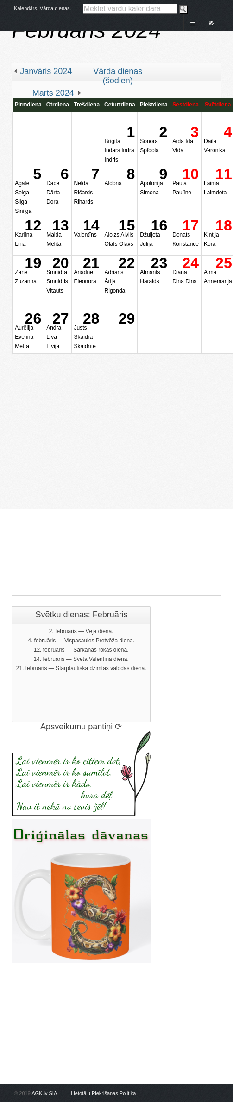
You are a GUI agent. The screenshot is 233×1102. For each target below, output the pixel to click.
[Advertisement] (102, 456)
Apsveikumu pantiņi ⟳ (81, 726)
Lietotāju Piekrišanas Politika (103, 1093)
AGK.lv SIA (44, 1093)
